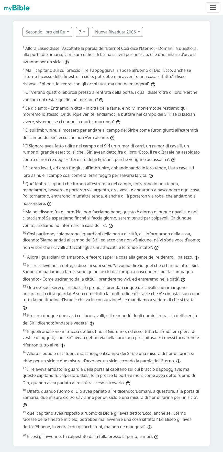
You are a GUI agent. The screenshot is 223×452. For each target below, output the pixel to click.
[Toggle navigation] (213, 7)
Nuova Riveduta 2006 (116, 32)
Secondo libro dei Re (46, 32)
